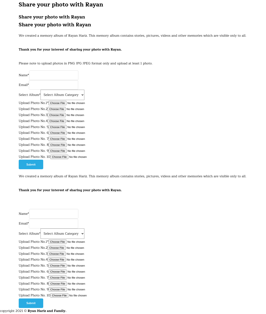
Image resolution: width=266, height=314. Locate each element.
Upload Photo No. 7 (33, 138)
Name (24, 213)
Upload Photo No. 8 (34, 144)
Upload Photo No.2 (33, 109)
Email (24, 223)
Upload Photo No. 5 (33, 127)
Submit (31, 164)
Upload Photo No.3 (33, 115)
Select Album (30, 233)
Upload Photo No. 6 (34, 132)
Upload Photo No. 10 (34, 156)
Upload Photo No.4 (33, 121)
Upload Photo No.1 (33, 241)
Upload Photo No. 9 (34, 150)
